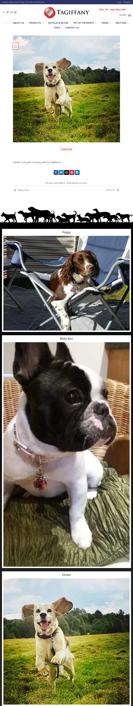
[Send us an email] (11, 12)
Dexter (66, 575)
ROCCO (113, 190)
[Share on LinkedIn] (77, 172)
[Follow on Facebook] (4, 12)
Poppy (66, 232)
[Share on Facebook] (56, 172)
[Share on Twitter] (61, 172)
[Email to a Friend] (66, 172)
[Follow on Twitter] (7, 12)
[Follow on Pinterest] (15, 12)
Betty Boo (21, 190)
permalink (83, 183)
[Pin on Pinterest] (71, 172)
